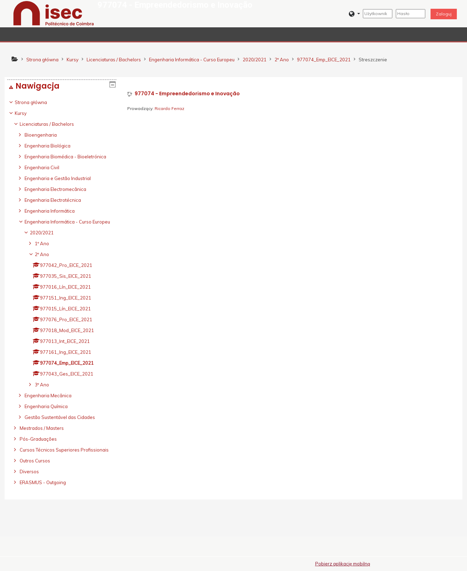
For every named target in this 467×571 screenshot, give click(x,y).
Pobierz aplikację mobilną (342, 563)
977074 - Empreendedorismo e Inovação (187, 94)
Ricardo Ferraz (169, 108)
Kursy (26, 113)
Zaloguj (444, 13)
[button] (354, 13)
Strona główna (36, 102)
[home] (53, 13)
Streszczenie (373, 59)
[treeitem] (62, 307)
